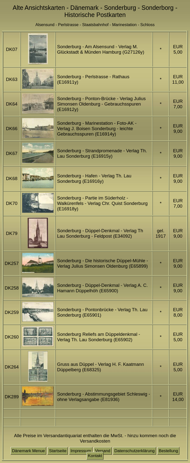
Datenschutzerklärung (134, 450)
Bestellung (168, 450)
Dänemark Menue (28, 450)
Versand (102, 450)
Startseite (57, 450)
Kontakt (95, 455)
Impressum (81, 450)
